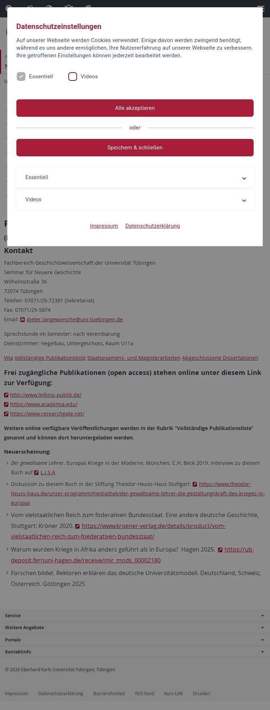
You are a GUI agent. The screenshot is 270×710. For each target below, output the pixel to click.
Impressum (104, 226)
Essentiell (41, 76)
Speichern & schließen (134, 147)
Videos (89, 76)
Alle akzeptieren (135, 108)
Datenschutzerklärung (152, 226)
